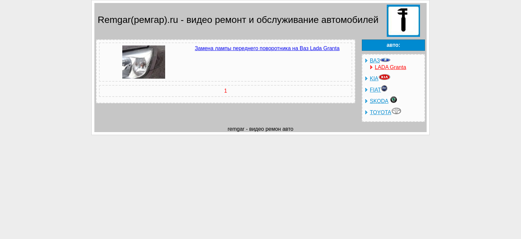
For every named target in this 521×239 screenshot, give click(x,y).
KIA (380, 78)
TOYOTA (385, 112)
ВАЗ (380, 60)
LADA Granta (390, 67)
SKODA (384, 101)
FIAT (379, 90)
